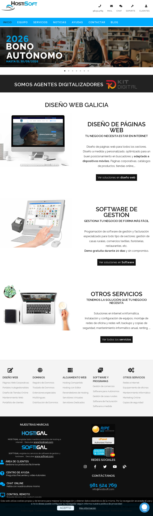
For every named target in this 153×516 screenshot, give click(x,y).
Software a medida (102, 406)
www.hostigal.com (43, 442)
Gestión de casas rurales (105, 396)
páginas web (108, 146)
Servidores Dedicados (74, 402)
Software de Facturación (105, 401)
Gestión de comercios (103, 386)
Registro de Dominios (43, 382)
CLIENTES (144, 11)
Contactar (96, 22)
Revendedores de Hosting (75, 392)
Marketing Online (131, 397)
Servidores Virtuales (73, 397)
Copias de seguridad (133, 402)
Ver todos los (116, 339)
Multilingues (39, 397)
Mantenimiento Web (13, 397)
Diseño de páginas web (116, 127)
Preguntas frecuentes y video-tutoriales (26, 474)
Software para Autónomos (106, 391)
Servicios (40, 22)
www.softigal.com (44, 456)
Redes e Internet (131, 382)
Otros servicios (116, 294)
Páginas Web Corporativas (16, 382)
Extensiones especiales (44, 392)
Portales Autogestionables (16, 387)
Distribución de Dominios (45, 402)
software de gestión (119, 231)
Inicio (7, 22)
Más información (87, 508)
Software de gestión (116, 212)
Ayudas (77, 22)
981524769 (98, 11)
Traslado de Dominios (43, 387)
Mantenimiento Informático (136, 392)
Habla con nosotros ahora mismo (23, 485)
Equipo (22, 22)
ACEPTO (65, 508)
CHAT (119, 11)
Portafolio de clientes (13, 402)
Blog (114, 22)
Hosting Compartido (73, 382)
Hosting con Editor (72, 387)
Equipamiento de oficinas (135, 387)
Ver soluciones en (116, 177)
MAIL (109, 11)
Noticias (59, 22)
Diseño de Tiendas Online (15, 392)
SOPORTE (130, 11)
